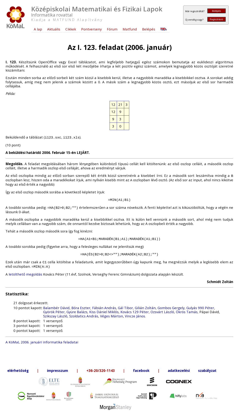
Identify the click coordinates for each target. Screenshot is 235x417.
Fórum (112, 29)
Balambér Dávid (56, 304)
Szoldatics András (83, 312)
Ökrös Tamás (187, 308)
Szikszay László (55, 312)
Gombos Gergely (171, 304)
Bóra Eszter (80, 304)
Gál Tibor (125, 304)
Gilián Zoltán (145, 304)
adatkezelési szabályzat (192, 367)
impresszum (57, 367)
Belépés (216, 11)
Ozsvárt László (162, 308)
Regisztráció (216, 19)
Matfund (130, 29)
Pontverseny (91, 29)
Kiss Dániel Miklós (104, 308)
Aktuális (53, 29)
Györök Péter (54, 308)
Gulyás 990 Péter (200, 304)
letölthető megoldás (25, 271)
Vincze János (135, 312)
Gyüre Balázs (76, 308)
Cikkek (70, 29)
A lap (38, 29)
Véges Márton (111, 312)
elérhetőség (18, 367)
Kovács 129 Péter (134, 308)
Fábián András (104, 304)
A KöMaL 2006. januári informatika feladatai (42, 338)
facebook (141, 367)
